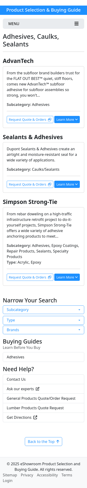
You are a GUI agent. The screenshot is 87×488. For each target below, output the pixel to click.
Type (11, 320)
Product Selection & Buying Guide (43, 10)
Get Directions (22, 417)
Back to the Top (43, 441)
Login (8, 480)
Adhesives (15, 357)
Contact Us (16, 379)
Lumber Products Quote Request (35, 407)
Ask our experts (23, 388)
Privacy (27, 475)
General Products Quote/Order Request (41, 398)
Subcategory (18, 309)
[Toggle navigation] (43, 23)
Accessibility (47, 475)
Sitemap (10, 475)
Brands (13, 329)
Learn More (67, 119)
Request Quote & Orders (30, 119)
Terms (66, 475)
